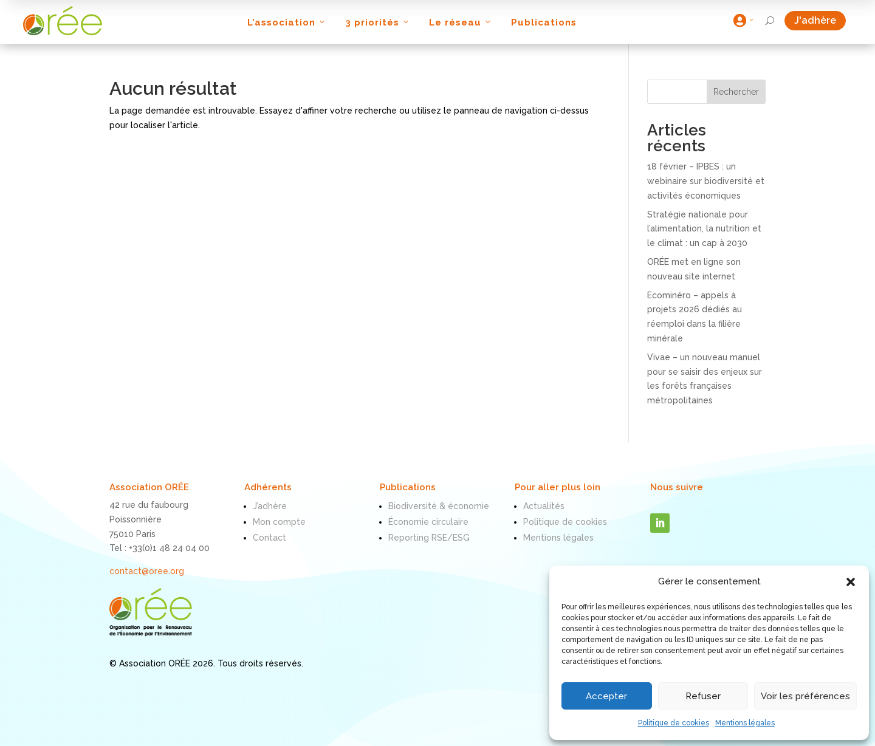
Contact (269, 537)
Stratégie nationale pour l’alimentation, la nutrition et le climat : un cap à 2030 (704, 229)
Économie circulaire (428, 522)
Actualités (543, 506)
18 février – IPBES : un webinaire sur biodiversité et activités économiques (705, 181)
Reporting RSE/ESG (429, 537)
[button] (851, 582)
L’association (287, 22)
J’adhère (270, 506)
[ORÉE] (62, 20)
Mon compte (279, 522)
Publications (544, 22)
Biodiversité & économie (438, 506)
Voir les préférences (805, 696)
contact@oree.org (146, 571)
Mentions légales (745, 723)
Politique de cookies (673, 723)
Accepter (606, 696)
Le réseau (461, 22)
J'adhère (820, 20)
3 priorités (378, 22)
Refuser (703, 696)
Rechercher (736, 92)
